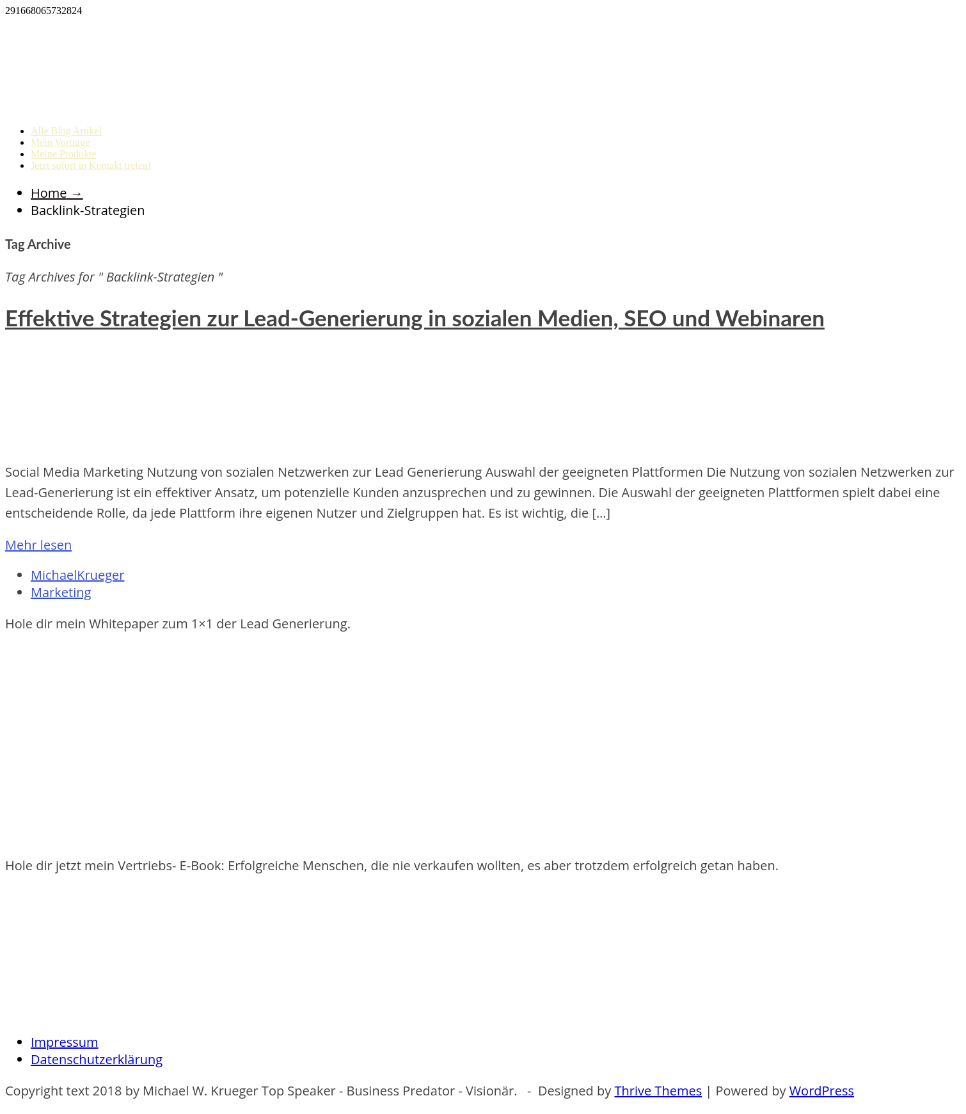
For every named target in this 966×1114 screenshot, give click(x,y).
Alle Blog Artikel (66, 130)
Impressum (65, 1042)
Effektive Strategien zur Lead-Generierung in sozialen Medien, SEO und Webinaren (415, 317)
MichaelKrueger (77, 575)
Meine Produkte (64, 153)
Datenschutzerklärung (96, 1059)
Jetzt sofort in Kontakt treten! (91, 165)
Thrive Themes (658, 1090)
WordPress (821, 1090)
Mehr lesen (38, 544)
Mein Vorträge (60, 142)
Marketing (61, 592)
